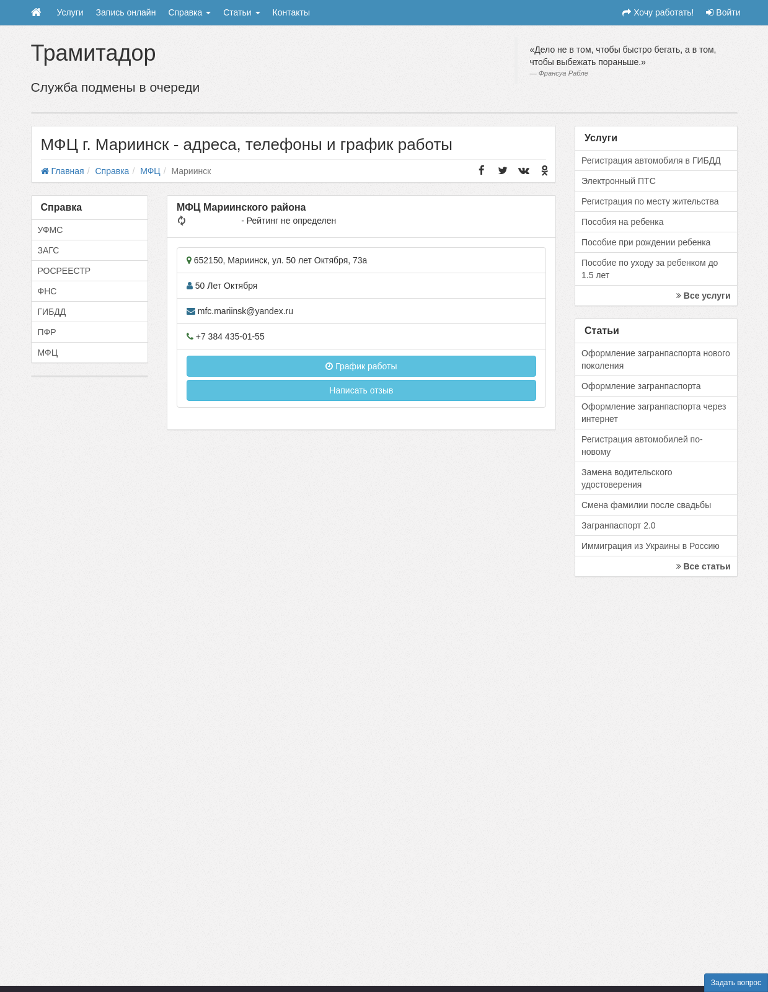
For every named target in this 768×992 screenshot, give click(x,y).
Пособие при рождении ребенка (645, 242)
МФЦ (48, 353)
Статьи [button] (241, 12)
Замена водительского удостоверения (627, 478)
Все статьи (703, 566)
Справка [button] (189, 12)
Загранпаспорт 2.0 (618, 525)
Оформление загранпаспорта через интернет (653, 413)
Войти (723, 12)
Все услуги (703, 296)
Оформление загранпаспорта (641, 386)
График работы (361, 366)
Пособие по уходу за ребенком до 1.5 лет (649, 269)
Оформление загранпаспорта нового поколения (655, 359)
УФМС (50, 230)
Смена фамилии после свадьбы (646, 505)
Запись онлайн (126, 12)
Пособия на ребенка (622, 222)
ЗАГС (49, 250)
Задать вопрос (736, 982)
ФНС (47, 291)
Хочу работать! (658, 12)
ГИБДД (52, 312)
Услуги (70, 12)
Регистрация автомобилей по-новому (642, 445)
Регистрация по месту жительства (650, 201)
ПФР (47, 332)
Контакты (291, 12)
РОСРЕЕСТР (64, 271)
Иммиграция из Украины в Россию (650, 546)
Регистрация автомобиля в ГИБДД (651, 160)
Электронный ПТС (618, 181)
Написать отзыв (361, 390)
